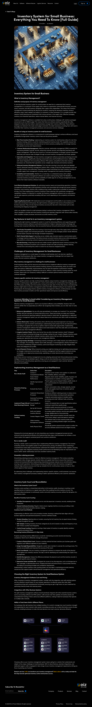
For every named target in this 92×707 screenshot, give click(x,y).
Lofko (26, 671)
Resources (50, 3)
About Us (15, 3)
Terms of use (69, 704)
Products (60, 691)
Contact (57, 3)
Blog (77, 691)
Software (22, 3)
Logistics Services (41, 3)
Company (51, 691)
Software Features (30, 3)
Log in (75, 3)
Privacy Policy (59, 704)
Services (69, 691)
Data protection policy (81, 704)
